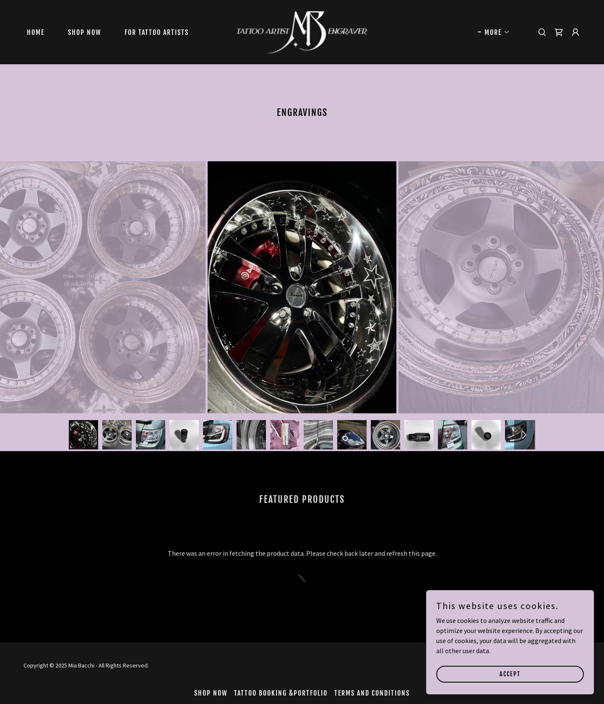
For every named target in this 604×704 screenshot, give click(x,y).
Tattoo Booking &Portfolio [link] (281, 693)
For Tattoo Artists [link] (157, 32)
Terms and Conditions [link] (372, 693)
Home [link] (35, 32)
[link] (302, 31)
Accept (510, 674)
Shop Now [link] (84, 32)
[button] (494, 32)
